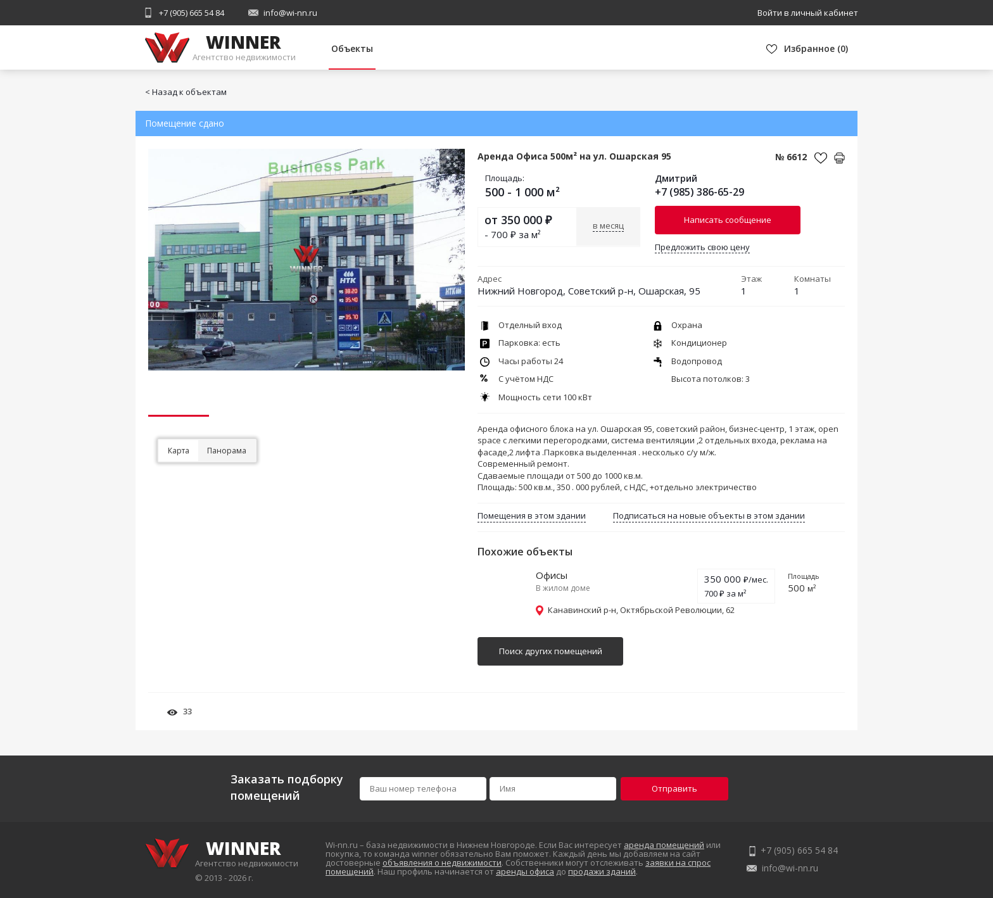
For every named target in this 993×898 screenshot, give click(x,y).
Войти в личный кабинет (807, 12)
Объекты (352, 48)
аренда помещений (664, 845)
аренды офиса (525, 871)
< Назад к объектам (186, 92)
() (816, 48)
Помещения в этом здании (532, 515)
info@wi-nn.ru (290, 12)
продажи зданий (602, 871)
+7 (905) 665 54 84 (191, 12)
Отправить (674, 788)
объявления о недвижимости (442, 862)
